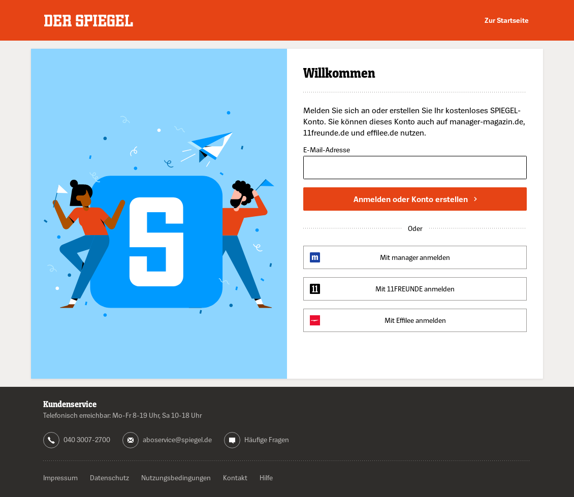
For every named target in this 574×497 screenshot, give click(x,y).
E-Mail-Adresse (326, 150)
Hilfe (266, 477)
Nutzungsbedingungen (176, 477)
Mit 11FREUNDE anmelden (415, 288)
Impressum (60, 477)
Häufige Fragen (266, 439)
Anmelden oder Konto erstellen (415, 199)
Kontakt (235, 477)
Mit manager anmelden (415, 257)
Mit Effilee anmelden (415, 320)
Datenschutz (109, 477)
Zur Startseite (507, 20)
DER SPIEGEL (88, 20)
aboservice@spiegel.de (177, 439)
